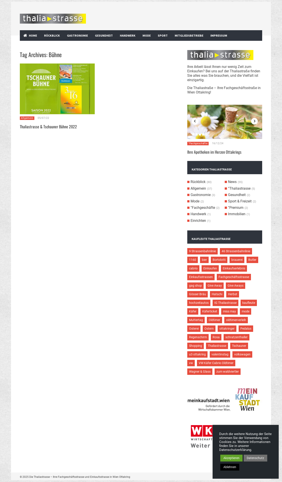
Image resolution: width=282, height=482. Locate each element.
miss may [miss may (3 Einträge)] (229, 311)
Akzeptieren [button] (231, 458)
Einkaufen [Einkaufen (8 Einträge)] (210, 268)
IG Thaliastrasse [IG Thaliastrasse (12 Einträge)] (225, 303)
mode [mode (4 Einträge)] (245, 311)
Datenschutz (255, 458)
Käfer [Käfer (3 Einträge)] (193, 311)
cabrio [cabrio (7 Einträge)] (193, 268)
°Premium (235, 208)
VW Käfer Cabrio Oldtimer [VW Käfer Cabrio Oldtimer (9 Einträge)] (216, 363)
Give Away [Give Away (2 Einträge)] (215, 285)
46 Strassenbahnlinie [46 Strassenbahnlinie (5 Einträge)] (236, 251)
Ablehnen (229, 467)
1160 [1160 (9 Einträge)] (192, 260)
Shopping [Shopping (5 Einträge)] (195, 345)
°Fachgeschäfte (198, 143)
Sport (163, 35)
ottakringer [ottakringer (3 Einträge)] (227, 328)
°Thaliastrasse (239, 188)
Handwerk (127, 35)
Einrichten (198, 221)
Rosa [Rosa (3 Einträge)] (216, 337)
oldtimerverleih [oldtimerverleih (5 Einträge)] (236, 320)
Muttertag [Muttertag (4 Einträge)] (196, 320)
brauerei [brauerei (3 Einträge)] (237, 260)
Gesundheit (104, 35)
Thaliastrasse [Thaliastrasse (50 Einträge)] (217, 345)
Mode (147, 35)
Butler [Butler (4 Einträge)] (252, 260)
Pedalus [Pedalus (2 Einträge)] (245, 328)
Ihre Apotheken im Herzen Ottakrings (214, 152)
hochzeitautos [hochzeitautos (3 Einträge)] (199, 303)
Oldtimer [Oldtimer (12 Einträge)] (214, 320)
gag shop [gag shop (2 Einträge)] (195, 285)
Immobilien (236, 214)
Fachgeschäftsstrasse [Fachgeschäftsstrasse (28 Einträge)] (234, 277)
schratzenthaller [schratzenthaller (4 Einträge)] (236, 337)
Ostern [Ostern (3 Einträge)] (209, 328)
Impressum (218, 35)
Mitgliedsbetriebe (189, 35)
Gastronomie (77, 35)
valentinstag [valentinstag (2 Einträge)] (220, 354)
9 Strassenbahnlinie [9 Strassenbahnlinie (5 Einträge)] (202, 251)
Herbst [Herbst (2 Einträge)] (232, 294)
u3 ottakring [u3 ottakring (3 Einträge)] (197, 354)
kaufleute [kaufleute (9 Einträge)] (248, 303)
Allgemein (27, 118)
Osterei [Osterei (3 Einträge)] (194, 328)
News (232, 182)
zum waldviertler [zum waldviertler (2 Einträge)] (227, 371)
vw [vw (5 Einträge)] (191, 363)
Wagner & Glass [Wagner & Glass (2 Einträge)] (200, 371)
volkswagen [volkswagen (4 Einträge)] (242, 354)
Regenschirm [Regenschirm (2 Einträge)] (198, 337)
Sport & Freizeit (240, 201)
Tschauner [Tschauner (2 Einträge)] (239, 345)
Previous (195, 121)
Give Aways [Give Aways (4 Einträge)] (235, 285)
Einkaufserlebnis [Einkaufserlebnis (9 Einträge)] (234, 268)
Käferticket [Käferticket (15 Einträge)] (209, 311)
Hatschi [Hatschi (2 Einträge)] (217, 294)
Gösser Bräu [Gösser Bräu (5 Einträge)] (197, 294)
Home (33, 35)
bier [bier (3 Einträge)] (204, 260)
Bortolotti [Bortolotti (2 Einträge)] (219, 260)
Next (254, 121)
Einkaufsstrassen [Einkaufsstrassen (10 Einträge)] (201, 277)
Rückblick (52, 35)
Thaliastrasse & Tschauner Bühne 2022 (48, 126)
